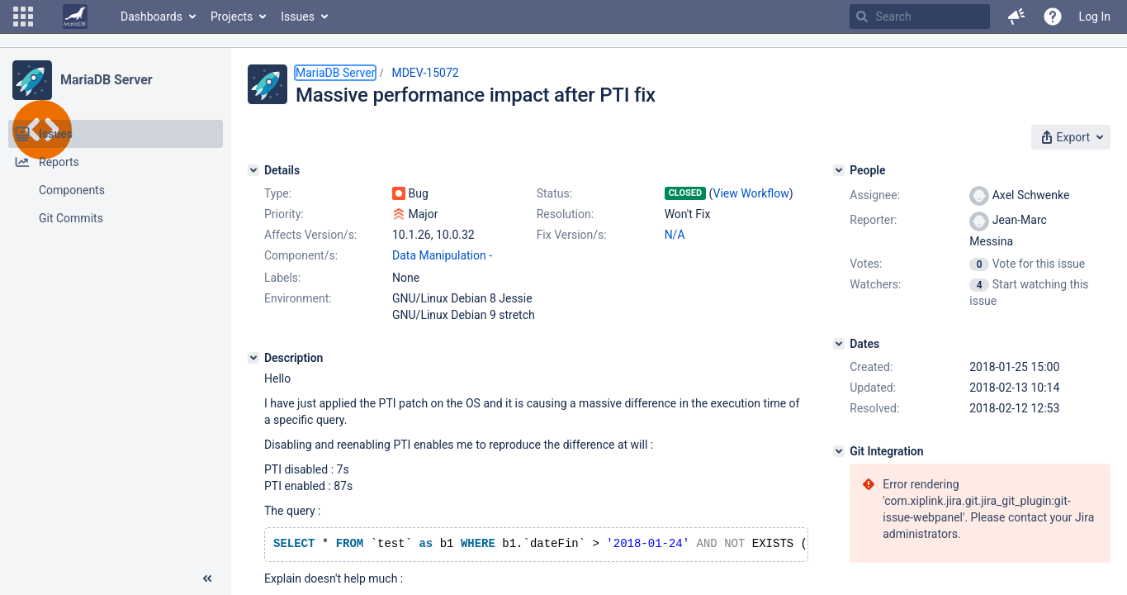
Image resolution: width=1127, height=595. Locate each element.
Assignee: (875, 195)
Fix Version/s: (572, 234)
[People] (839, 170)
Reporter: (873, 219)
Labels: (282, 277)
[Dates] (839, 344)
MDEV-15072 (424, 72)
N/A (675, 234)
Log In (1094, 16)
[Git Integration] (839, 451)
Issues (298, 16)
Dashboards (151, 16)
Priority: (284, 214)
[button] (23, 16)
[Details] (253, 170)
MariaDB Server (106, 80)
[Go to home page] (75, 16)
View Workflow (751, 193)
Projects (232, 16)
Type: (277, 193)
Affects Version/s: (310, 234)
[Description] (253, 358)
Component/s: (301, 255)
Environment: (298, 298)
